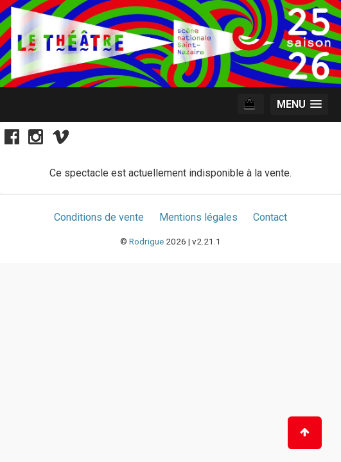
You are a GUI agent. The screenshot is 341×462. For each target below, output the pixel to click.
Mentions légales (198, 217)
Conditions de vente (99, 217)
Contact (270, 217)
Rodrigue (146, 241)
